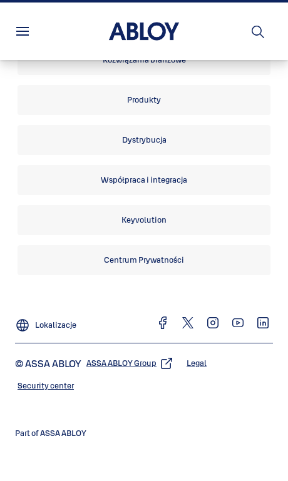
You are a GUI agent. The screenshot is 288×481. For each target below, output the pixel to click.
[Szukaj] (258, 31)
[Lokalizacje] (45, 320)
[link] (144, 60)
